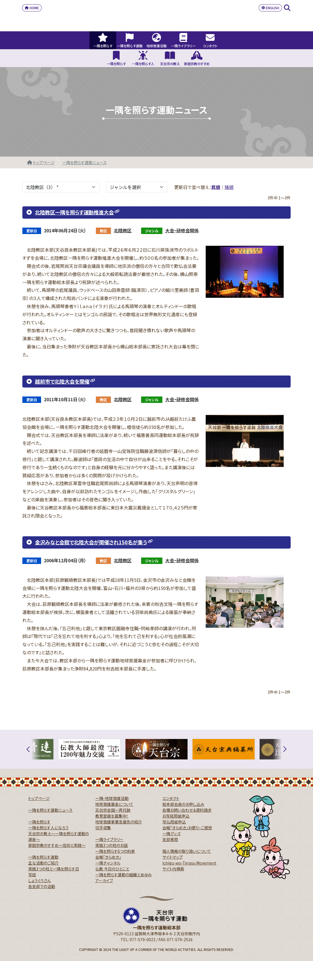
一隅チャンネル (107, 863)
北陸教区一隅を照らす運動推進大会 (74, 212)
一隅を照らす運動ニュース (84, 162)
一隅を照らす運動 (43, 857)
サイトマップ (172, 857)
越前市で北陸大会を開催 (62, 381)
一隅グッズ (171, 833)
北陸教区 (123, 230)
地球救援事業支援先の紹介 (118, 822)
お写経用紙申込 (175, 816)
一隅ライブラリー (109, 839)
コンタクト (170, 798)
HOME (32, 7)
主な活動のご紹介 (43, 863)
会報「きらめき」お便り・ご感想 (187, 827)
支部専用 (170, 839)
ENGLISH (270, 7)
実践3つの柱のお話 (111, 845)
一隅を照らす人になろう (48, 827)
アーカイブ (104, 880)
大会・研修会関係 (182, 230)
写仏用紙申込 (174, 822)
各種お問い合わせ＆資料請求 (187, 810)
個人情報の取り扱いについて (186, 851)
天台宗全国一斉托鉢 (113, 810)
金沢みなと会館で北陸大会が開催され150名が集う (91, 542)
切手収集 (103, 827)
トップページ (43, 162)
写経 (32, 874)
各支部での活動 (41, 886)
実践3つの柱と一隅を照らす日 (53, 869)
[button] (31, 749)
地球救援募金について (114, 804)
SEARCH (287, 7)
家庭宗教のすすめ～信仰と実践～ (57, 845)
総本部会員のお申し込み (183, 804)
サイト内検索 (173, 869)
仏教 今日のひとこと (112, 869)
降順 (229, 187)
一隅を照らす (39, 822)
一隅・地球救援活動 (112, 798)
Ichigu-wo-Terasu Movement (189, 863)
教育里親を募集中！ (111, 816)
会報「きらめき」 (108, 857)
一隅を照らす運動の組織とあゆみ (123, 874)
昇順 (215, 187)
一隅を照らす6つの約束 (115, 851)
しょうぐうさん (39, 880)
